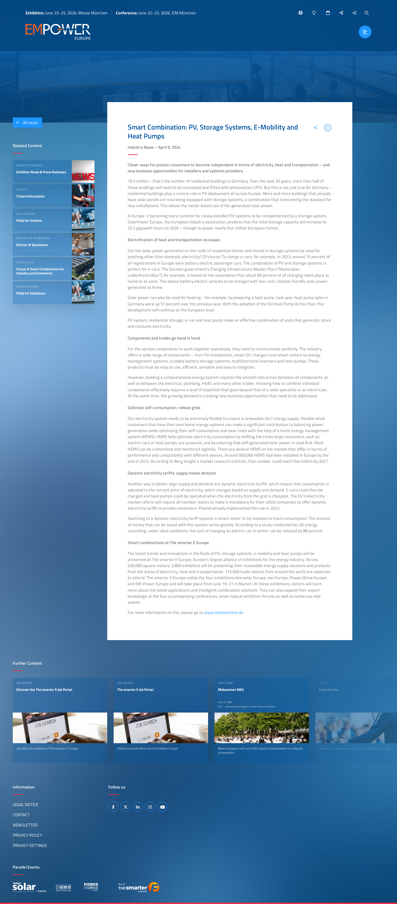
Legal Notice (25, 804)
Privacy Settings (30, 845)
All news (25, 122)
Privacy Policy (27, 835)
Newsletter (25, 825)
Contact (21, 814)
